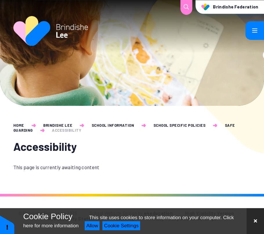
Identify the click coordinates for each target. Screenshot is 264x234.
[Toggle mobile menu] (254, 30)
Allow (92, 225)
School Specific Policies (179, 125)
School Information (113, 125)
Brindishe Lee (57, 125)
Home (18, 125)
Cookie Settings (121, 225)
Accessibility (66, 130)
